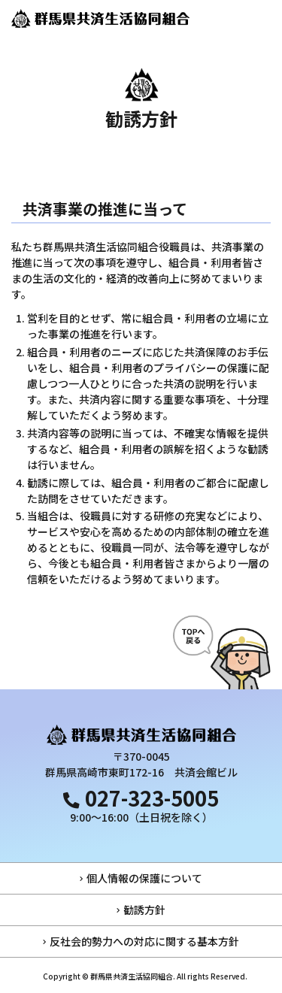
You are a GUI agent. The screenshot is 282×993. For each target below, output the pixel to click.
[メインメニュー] (263, 19)
